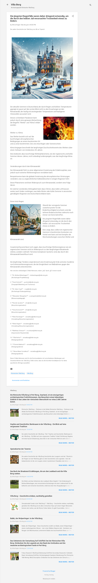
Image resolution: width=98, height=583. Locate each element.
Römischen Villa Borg (17, 373)
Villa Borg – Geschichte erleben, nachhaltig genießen (31, 496)
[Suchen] (90, 5)
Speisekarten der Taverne (20, 449)
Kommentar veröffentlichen (21, 380)
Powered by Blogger (49, 571)
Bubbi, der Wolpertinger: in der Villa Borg (26, 518)
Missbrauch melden (49, 579)
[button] (73, 16)
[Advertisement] (85, 41)
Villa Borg (16, 4)
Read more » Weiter (66, 418)
